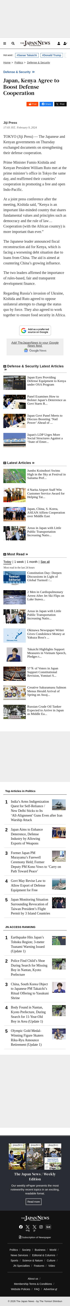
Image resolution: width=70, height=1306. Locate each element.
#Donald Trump (51, 55)
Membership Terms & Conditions (33, 1283)
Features (39, 1265)
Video (51, 1265)
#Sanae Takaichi (27, 55)
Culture (51, 1260)
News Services (19, 1255)
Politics (14, 1249)
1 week (19, 561)
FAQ (37, 1289)
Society (26, 1249)
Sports (14, 1260)
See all (45, 561)
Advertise (50, 1289)
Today (7, 561)
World (52, 1249)
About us (33, 1278)
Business (40, 1249)
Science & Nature (32, 1260)
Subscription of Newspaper (35, 1237)
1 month (32, 561)
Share (48, 104)
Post (34, 104)
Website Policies (20, 1289)
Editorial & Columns (43, 1255)
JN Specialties (21, 1265)
